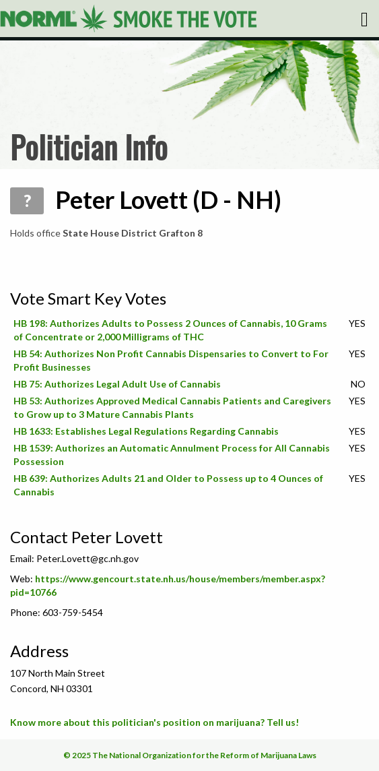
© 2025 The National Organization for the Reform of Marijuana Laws (189, 755)
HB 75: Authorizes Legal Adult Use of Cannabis (117, 384)
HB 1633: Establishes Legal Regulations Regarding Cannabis (146, 431)
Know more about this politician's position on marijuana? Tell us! (154, 722)
